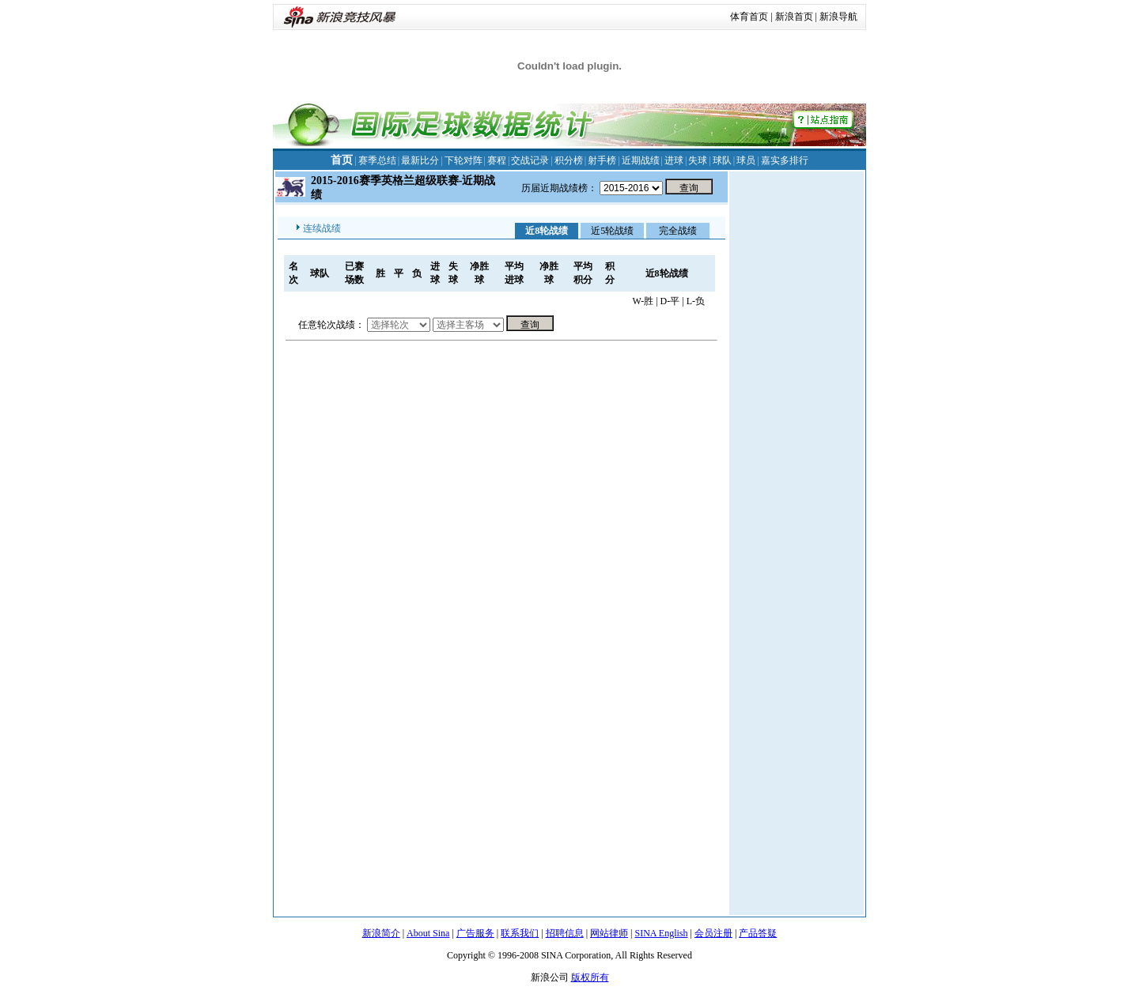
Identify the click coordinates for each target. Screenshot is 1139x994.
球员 (745, 160)
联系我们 (520, 933)
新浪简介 (381, 933)
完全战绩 (678, 230)
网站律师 (609, 933)
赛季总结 (377, 160)
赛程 (496, 160)
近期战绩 (641, 160)
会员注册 (713, 933)
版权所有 (590, 977)
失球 (697, 160)
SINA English (660, 933)
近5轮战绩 (612, 230)
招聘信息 (565, 933)
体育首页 (749, 16)
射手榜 (602, 160)
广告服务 (475, 933)
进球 (673, 160)
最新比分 (420, 160)
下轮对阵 (463, 160)
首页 (342, 160)
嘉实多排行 (784, 160)
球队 (722, 160)
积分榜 (568, 160)
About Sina (428, 933)
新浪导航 (838, 16)
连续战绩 (322, 228)
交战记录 (530, 160)
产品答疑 (758, 933)
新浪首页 (794, 16)
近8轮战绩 (546, 230)
